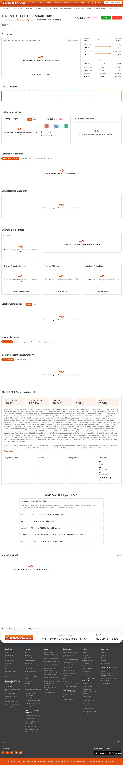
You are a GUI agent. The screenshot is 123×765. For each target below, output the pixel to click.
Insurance (8, 663)
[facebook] (3, 752)
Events (54, 342)
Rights (46, 342)
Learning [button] (58, 2)
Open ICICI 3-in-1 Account (113, 2)
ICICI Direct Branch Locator (32, 700)
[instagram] (7, 752)
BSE (100, 462)
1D (5, 40)
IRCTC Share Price (10, 693)
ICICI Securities (86, 689)
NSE (100, 467)
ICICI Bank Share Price (31, 729)
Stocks (7, 652)
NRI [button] (82, 2)
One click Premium (30, 660)
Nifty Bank (85, 674)
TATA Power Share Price (32, 721)
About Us (27, 674)
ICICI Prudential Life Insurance (88, 697)
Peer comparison (65, 9)
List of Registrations (30, 706)
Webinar (103, 655)
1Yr (23, 40)
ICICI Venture (86, 703)
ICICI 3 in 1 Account (68, 694)
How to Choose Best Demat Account (52, 664)
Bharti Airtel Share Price (32, 723)
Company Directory (11, 707)
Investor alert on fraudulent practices (33, 690)
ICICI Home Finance (88, 708)
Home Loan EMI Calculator (71, 683)
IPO (6, 674)
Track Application (106, 683)
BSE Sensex (85, 663)
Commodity (8, 658)
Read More (8, 451)
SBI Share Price (9, 686)
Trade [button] (41, 2)
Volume (48, 74)
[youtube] (20, 752)
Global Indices (86, 671)
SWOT (20, 9)
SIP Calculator (67, 678)
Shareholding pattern (50, 9)
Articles (103, 652)
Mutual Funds (9, 655)
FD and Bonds (9, 660)
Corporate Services (30, 671)
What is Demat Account (51, 658)
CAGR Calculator (68, 681)
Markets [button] (49, 2)
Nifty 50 (84, 652)
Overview (6, 9)
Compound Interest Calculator (68, 656)
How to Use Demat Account (52, 661)
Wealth (27, 666)
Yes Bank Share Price (11, 701)
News (117, 9)
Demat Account (67, 697)
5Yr (30, 40)
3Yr (27, 40)
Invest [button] (34, 2)
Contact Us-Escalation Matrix (31, 677)
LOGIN (99, 2)
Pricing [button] (76, 2)
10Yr (34, 40)
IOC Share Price (9, 699)
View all (119, 555)
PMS (26, 652)
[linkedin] (16, 752)
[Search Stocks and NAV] (88, 2)
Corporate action (79, 9)
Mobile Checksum (106, 680)
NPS (6, 668)
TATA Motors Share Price (32, 732)
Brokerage (28, 655)
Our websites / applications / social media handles (109, 674)
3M (16, 40)
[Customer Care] (92, 2)
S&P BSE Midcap (87, 668)
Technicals (28, 9)
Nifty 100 (85, 655)
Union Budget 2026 (11, 676)
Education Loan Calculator (71, 686)
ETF (6, 666)
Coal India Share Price (31, 726)
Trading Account (68, 699)
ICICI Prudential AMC (88, 700)
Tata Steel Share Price (11, 704)
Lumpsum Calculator (69, 665)
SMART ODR (28, 683)
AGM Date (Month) (105, 478)
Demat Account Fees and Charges (51, 678)
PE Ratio (75, 40)
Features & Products (30, 698)
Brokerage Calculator (69, 673)
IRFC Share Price (10, 696)
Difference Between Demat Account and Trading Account (52, 683)
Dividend (31, 342)
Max (38, 40)
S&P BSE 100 (86, 666)
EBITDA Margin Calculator (70, 659)
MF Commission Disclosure (32, 703)
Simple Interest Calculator (70, 652)
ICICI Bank (85, 683)
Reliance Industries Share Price (12, 690)
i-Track (103, 671)
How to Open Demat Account (50, 688)
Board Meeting (20, 342)
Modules (103, 660)
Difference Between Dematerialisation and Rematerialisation (50, 654)
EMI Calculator (67, 667)
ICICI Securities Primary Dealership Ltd (89, 712)
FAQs (111, 9)
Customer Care (29, 663)
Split (39, 342)
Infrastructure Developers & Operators (20, 20)
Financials (38, 9)
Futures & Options (10, 671)
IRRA (26, 686)
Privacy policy (28, 681)
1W (8, 40)
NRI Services (28, 668)
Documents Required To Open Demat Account (51, 673)
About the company (100, 9)
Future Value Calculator (70, 662)
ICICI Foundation (87, 686)
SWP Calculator (67, 675)
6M (19, 40)
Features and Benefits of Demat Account (51, 669)
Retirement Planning (31, 658)
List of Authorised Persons (109, 678)
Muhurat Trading (49, 692)
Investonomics (105, 663)
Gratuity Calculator (68, 670)
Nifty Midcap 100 (87, 660)
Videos (103, 658)
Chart (13, 9)
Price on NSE (37, 74)
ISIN (100, 472)
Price (69, 40)
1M (12, 40)
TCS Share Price (29, 718)
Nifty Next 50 (86, 658)
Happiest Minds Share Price (32, 715)
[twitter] (11, 752)
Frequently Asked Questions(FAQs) (30, 694)
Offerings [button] (67, 2)
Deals (89, 9)
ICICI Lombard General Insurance (89, 692)
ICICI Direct (85, 706)
